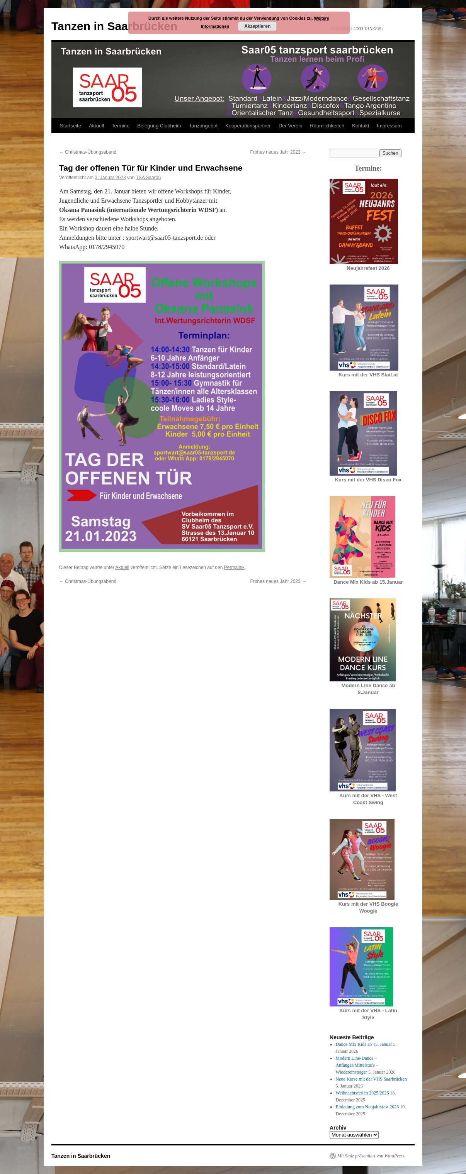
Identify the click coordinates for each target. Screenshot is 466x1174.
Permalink (234, 567)
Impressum (389, 126)
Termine (120, 126)
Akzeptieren (257, 26)
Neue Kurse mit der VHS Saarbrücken (371, 1079)
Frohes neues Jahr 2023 (278, 152)
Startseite (70, 126)
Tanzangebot (203, 126)
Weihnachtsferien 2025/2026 (362, 1093)
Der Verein (290, 126)
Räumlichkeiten (327, 126)
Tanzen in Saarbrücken (114, 26)
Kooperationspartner (248, 126)
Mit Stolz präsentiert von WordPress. (371, 1156)
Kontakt (360, 126)
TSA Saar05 (148, 177)
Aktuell (96, 126)
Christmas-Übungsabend (87, 152)
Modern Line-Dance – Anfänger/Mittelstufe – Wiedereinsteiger (357, 1065)
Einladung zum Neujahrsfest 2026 (367, 1107)
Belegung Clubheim (159, 126)
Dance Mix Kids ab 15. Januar (364, 1044)
